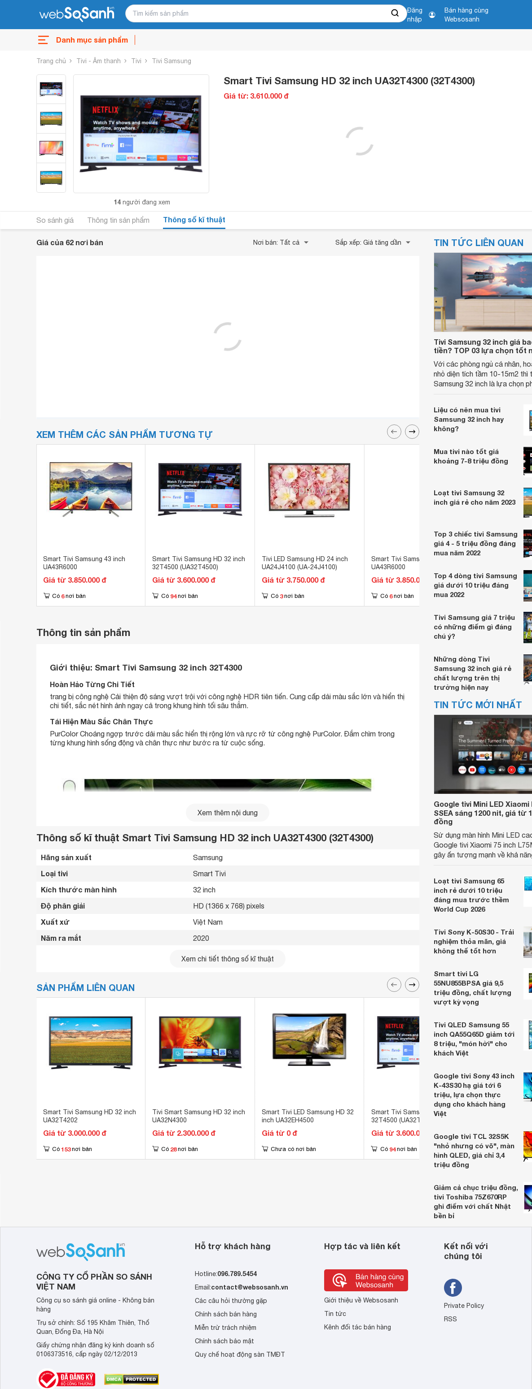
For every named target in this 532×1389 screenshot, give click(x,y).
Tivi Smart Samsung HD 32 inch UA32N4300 (198, 1116)
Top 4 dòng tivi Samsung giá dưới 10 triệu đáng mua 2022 (475, 584)
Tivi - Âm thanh (98, 61)
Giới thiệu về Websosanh (361, 1300)
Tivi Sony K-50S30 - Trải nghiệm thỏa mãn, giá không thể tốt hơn (474, 941)
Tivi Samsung (171, 61)
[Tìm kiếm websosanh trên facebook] (453, 1288)
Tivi (136, 61)
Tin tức (335, 1313)
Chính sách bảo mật (224, 1341)
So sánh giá (55, 220)
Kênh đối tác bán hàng (357, 1327)
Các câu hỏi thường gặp (231, 1300)
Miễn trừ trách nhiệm (225, 1327)
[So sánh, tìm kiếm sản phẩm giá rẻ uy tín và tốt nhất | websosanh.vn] (76, 15)
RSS (450, 1319)
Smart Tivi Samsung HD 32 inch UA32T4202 (89, 1116)
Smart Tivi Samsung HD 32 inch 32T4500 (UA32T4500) (198, 563)
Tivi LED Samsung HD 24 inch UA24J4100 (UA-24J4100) (305, 563)
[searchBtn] (395, 13)
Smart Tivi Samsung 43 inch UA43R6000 (84, 563)
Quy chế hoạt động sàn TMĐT (240, 1354)
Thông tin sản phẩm (118, 220)
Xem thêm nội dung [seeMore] (228, 813)
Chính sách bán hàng (226, 1314)
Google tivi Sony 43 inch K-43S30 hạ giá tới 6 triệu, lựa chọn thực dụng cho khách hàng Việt (474, 1094)
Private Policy (464, 1305)
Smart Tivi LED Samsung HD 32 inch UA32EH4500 (308, 1116)
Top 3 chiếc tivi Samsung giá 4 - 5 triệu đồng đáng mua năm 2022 (476, 543)
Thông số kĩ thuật (194, 219)
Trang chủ (51, 61)
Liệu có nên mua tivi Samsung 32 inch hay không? (469, 419)
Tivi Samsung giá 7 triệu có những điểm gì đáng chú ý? (474, 626)
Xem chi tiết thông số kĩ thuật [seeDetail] (227, 959)
